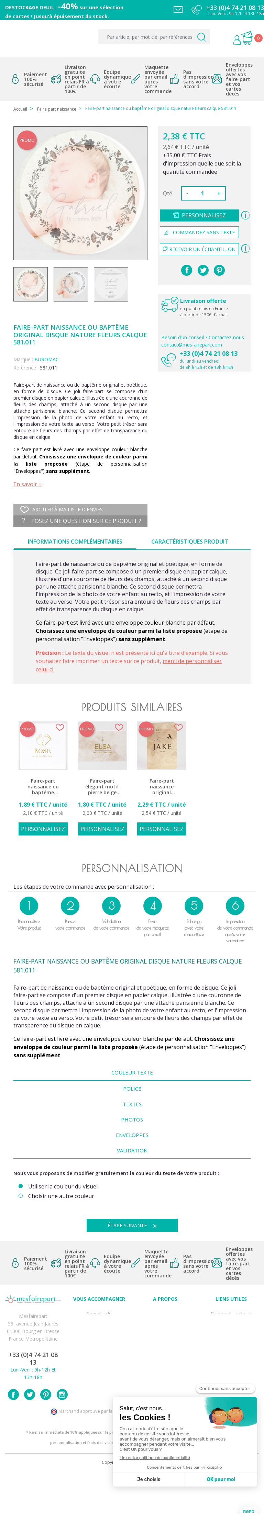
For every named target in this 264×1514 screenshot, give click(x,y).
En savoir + (27, 484)
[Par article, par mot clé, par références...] (154, 36)
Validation (132, 1150)
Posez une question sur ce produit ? (81, 521)
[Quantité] (202, 193)
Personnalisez (204, 215)
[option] (43, 782)
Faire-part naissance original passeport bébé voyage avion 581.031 (161, 787)
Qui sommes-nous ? (165, 1320)
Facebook (13, 1435)
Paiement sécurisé (231, 1312)
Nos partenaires (165, 1350)
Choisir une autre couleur (61, 1196)
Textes (132, 1104)
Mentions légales (231, 1320)
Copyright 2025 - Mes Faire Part (132, 1503)
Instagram (62, 1435)
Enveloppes (132, 1134)
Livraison (231, 1327)
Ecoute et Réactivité (165, 1342)
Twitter (29, 1435)
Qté (167, 193)
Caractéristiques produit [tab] (189, 541)
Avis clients (165, 1312)
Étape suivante (135, 1225)
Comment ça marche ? (165, 1327)
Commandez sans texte (199, 232)
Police (132, 1088)
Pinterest (219, 270)
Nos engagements (165, 1335)
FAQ (99, 1327)
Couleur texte (132, 1072)
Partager (186, 270)
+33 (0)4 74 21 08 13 (208, 353)
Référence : (25, 367)
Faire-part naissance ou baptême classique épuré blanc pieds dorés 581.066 (43, 787)
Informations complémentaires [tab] (75, 541)
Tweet (203, 270)
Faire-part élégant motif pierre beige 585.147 (102, 787)
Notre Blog (165, 1357)
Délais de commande (231, 1365)
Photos (132, 1119)
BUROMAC (46, 359)
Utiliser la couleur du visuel (63, 1186)
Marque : (23, 359)
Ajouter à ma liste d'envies (61, 509)
